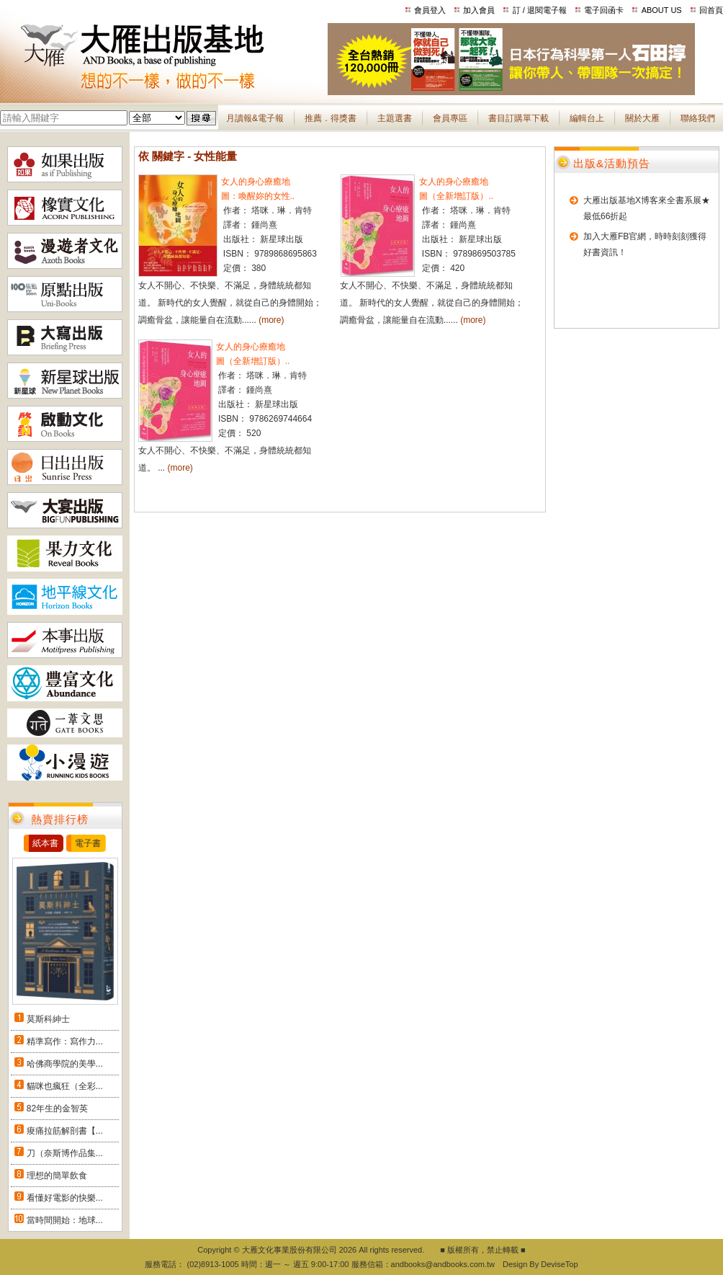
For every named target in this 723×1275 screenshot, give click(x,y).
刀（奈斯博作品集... (65, 1153)
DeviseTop (559, 1264)
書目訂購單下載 (518, 118)
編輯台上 (587, 118)
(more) (271, 320)
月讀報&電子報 (255, 118)
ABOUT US (662, 10)
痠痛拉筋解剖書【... (65, 1131)
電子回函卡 (604, 10)
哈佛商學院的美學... (65, 1064)
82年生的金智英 (57, 1108)
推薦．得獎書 (330, 118)
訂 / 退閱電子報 (540, 10)
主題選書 (394, 118)
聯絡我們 (698, 118)
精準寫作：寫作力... (65, 1041)
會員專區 (450, 118)
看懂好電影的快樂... (65, 1198)
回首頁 (711, 10)
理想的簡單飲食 (57, 1175)
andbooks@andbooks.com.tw (443, 1264)
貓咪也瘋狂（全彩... (65, 1086)
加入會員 (479, 10)
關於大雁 (642, 118)
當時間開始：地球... (65, 1220)
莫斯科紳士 (48, 1019)
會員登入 (430, 10)
